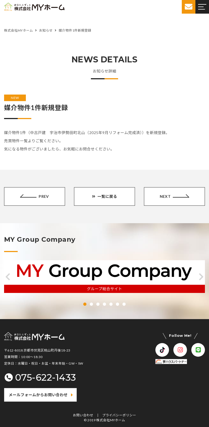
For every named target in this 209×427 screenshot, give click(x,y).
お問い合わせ (83, 415)
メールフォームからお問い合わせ (38, 394)
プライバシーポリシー (119, 415)
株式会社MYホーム (110, 420)
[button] (7, 277)
